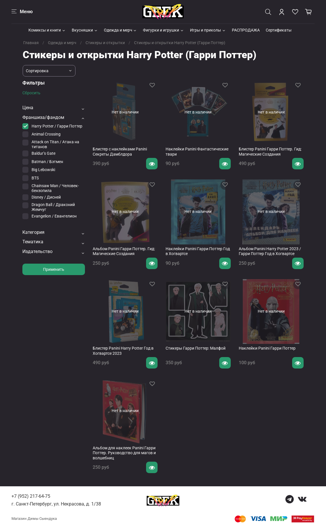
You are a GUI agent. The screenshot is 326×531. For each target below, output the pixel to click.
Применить (53, 269)
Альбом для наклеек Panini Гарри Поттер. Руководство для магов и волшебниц (124, 453)
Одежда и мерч (120, 30)
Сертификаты (279, 30)
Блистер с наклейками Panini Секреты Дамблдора (120, 151)
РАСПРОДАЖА (246, 30)
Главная (31, 42)
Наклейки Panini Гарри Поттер (267, 348)
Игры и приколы (208, 30)
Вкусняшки (85, 30)
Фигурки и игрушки (163, 30)
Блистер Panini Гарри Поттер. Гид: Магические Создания (270, 151)
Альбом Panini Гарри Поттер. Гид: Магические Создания (124, 251)
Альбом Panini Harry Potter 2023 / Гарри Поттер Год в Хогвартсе (270, 251)
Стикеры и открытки (105, 42)
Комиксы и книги (47, 30)
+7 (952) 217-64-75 (30, 496)
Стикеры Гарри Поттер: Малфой (196, 348)
